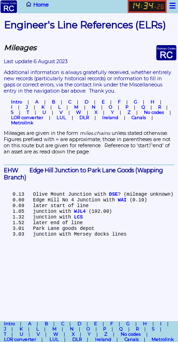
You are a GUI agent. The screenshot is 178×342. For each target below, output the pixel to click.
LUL (61, 117)
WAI (122, 200)
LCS (78, 217)
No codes (154, 112)
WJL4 (80, 211)
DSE (113, 194)
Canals (138, 117)
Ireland (110, 117)
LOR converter (27, 117)
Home (24, 6)
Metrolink (22, 122)
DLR (84, 117)
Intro (16, 101)
